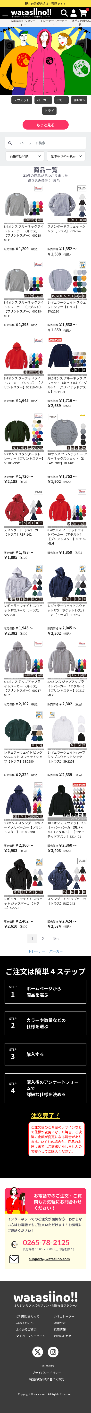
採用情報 (60, 1329)
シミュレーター (64, 1316)
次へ (56, 938)
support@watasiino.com (49, 1258)
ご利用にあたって (27, 1316)
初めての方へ (24, 1323)
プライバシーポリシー (46, 1372)
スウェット (22, 100)
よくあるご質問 (26, 1329)
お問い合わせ (63, 1336)
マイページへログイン (30, 1336)
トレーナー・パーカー (54, 20)
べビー (61, 100)
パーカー (43, 100)
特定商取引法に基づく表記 (46, 1379)
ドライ (49, 110)
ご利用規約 (46, 1366)
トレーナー (36, 951)
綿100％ (79, 100)
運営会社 (60, 1323)
